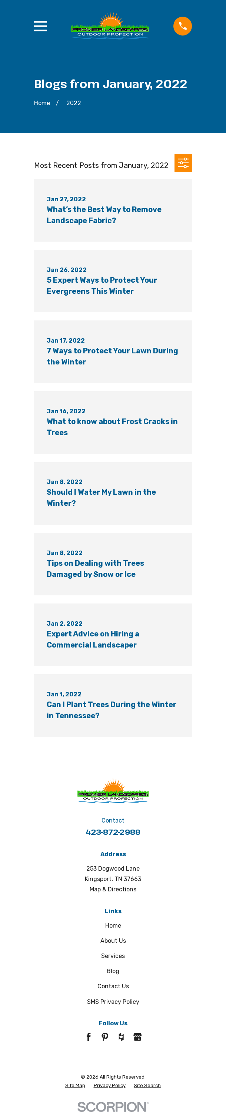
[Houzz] (121, 1037)
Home (113, 925)
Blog (113, 971)
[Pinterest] (105, 1037)
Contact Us (113, 986)
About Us (113, 940)
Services (113, 955)
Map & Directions (113, 889)
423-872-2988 (113, 832)
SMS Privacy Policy (113, 1001)
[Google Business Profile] (137, 1037)
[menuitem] (75, 1085)
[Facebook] (88, 1037)
